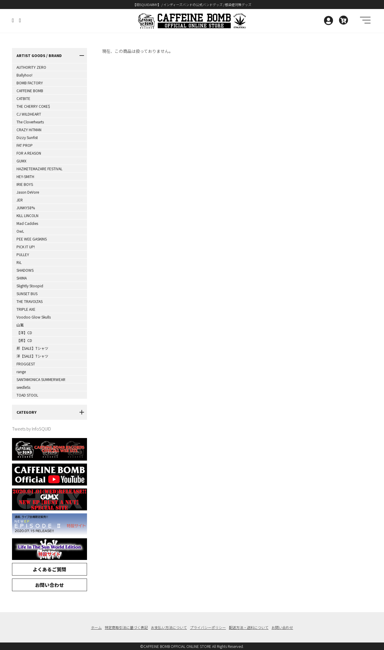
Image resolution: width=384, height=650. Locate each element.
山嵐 (20, 324)
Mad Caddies (27, 223)
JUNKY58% (25, 207)
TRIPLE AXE (25, 309)
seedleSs (23, 387)
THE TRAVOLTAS (29, 301)
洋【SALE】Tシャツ (32, 355)
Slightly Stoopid (29, 285)
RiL (19, 262)
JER (19, 199)
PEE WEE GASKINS (31, 238)
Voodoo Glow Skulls (33, 316)
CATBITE (23, 98)
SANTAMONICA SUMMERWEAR (40, 379)
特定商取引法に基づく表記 (126, 627)
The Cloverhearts (30, 121)
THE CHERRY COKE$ (33, 106)
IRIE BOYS (24, 184)
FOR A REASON (28, 153)
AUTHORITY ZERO (31, 67)
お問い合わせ (49, 584)
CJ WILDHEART (28, 113)
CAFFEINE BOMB (29, 90)
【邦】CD (24, 340)
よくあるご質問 (49, 569)
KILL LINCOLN (27, 215)
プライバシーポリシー (208, 627)
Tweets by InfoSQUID (31, 429)
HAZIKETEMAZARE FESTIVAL (39, 168)
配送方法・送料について (248, 627)
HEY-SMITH (25, 176)
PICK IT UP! (25, 246)
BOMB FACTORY (29, 82)
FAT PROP (24, 145)
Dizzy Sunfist (27, 137)
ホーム (96, 627)
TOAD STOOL (27, 395)
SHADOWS (25, 270)
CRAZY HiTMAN (28, 129)
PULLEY (22, 254)
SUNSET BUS (27, 293)
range (21, 371)
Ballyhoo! (24, 74)
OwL (20, 231)
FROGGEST (25, 363)
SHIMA (21, 277)
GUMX (21, 160)
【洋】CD (24, 332)
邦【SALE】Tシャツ (32, 348)
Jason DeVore (27, 192)
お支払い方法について (169, 627)
